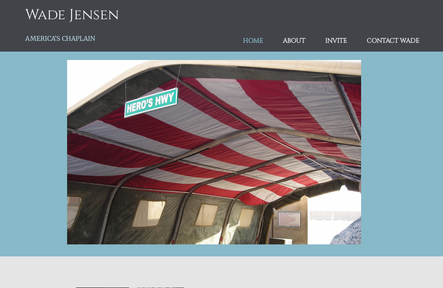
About (294, 41)
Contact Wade (393, 41)
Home (253, 41)
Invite (336, 41)
